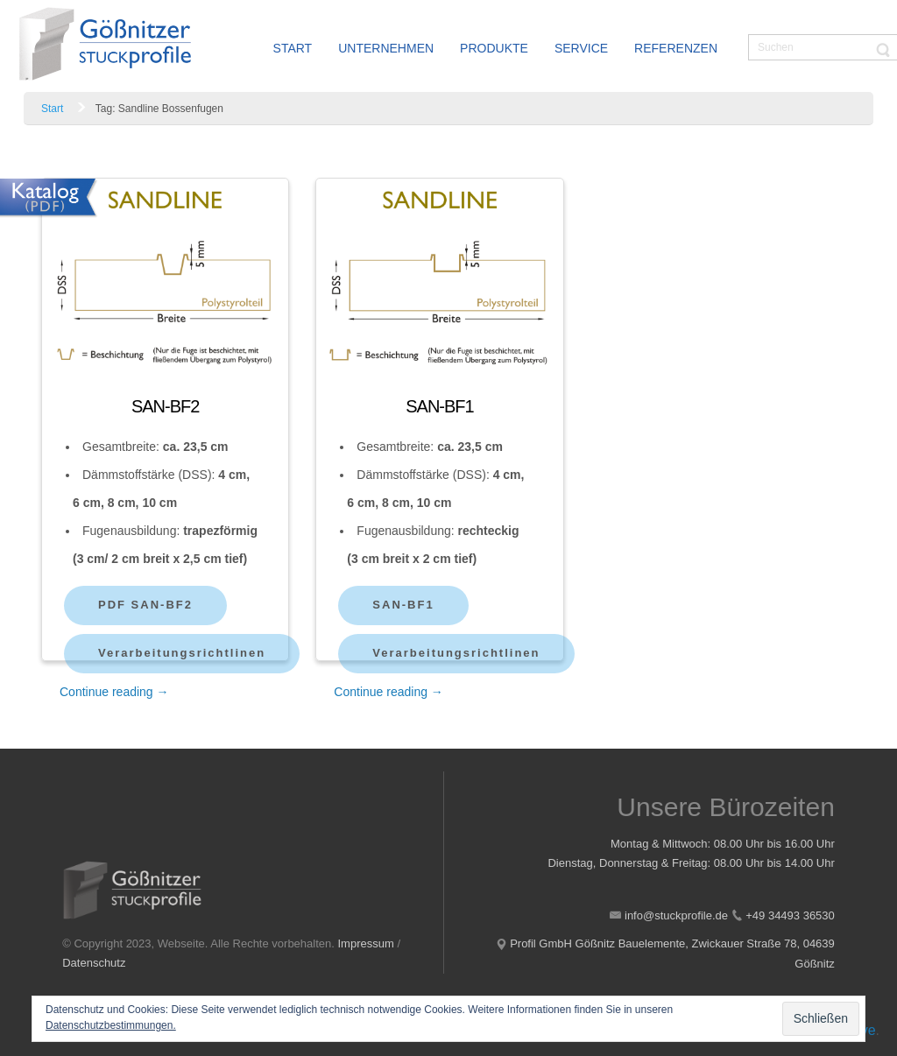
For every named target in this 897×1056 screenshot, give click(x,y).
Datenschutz (93, 962)
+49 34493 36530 (790, 915)
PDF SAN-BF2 (145, 604)
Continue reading (114, 692)
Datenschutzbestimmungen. (111, 1025)
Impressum (366, 943)
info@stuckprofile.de (676, 915)
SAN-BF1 (439, 406)
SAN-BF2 (165, 406)
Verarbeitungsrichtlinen (181, 652)
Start (52, 108)
